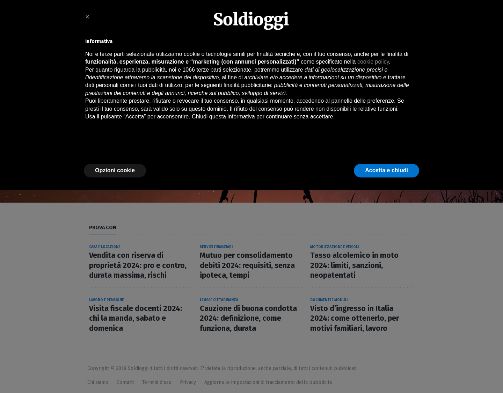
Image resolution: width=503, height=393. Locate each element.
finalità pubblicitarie (247, 85)
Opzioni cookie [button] (115, 170)
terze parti (208, 70)
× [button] (87, 17)
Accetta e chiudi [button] (386, 170)
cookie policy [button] (373, 62)
